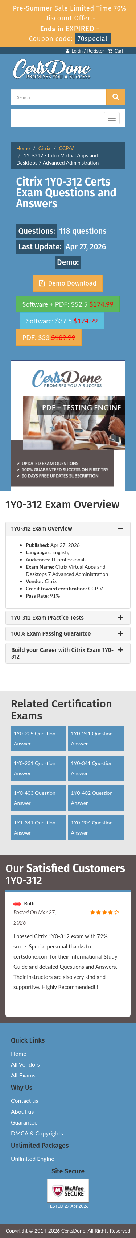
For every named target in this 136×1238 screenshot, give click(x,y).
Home (23, 148)
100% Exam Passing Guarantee (51, 634)
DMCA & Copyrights (37, 1133)
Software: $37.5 (62, 321)
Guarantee (24, 1122)
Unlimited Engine (32, 1158)
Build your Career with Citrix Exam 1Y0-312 (62, 653)
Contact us (24, 1100)
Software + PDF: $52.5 (68, 304)
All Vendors (25, 1064)
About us (22, 1111)
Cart (115, 51)
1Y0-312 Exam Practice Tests (47, 618)
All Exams (23, 1075)
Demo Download (67, 283)
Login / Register (85, 51)
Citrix (44, 148)
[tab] (68, 529)
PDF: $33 (48, 337)
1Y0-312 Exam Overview (41, 528)
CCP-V (66, 148)
